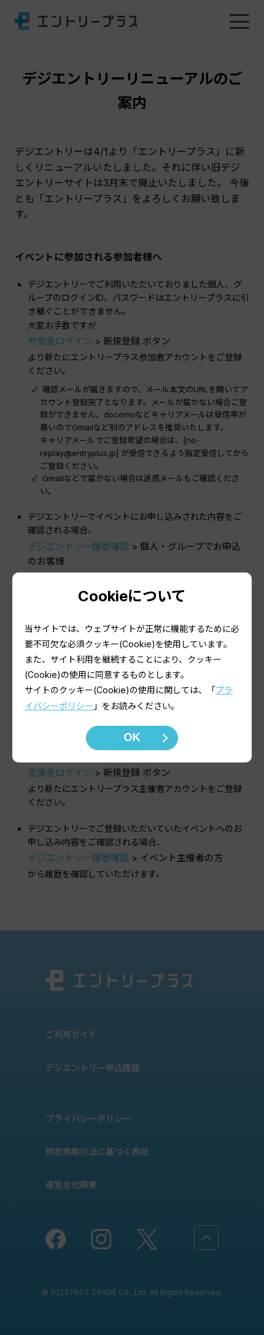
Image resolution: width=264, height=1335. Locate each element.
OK (132, 737)
